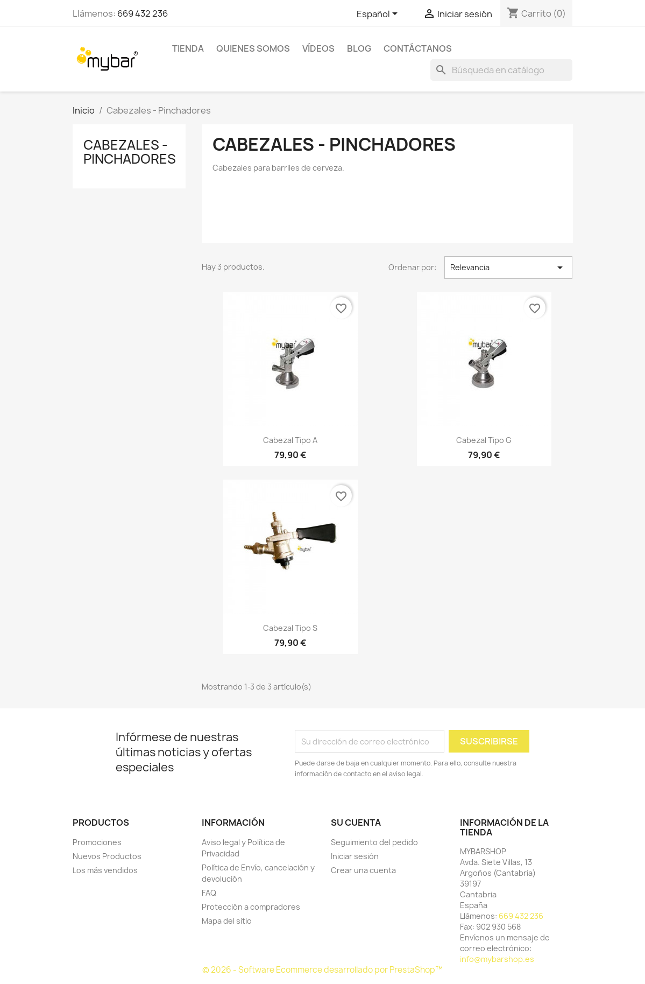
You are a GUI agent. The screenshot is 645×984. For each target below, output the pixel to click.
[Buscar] (501, 70)
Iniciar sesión (355, 856)
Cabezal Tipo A (290, 440)
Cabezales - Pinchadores (129, 152)
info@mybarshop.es (497, 959)
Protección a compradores (251, 907)
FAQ (209, 893)
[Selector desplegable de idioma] (379, 14)
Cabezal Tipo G (484, 440)
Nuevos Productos (107, 856)
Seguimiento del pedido (374, 842)
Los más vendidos (105, 870)
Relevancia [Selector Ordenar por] (508, 267)
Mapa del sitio (227, 921)
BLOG (359, 48)
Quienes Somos (253, 48)
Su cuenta (356, 822)
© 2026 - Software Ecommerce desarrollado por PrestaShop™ (322, 969)
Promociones (97, 842)
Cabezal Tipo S (290, 628)
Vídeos (318, 48)
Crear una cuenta (363, 870)
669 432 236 (142, 13)
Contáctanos (418, 48)
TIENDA (188, 48)
